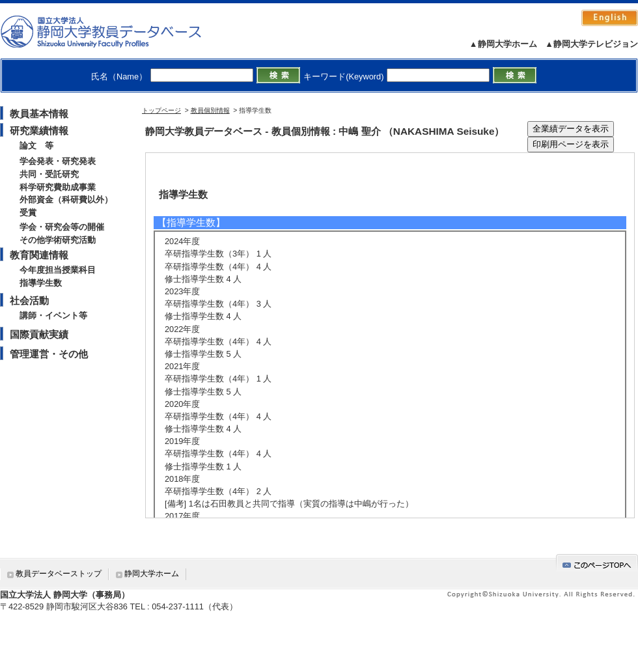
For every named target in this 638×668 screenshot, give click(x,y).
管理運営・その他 (49, 353)
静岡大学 (114, 31)
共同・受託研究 (49, 174)
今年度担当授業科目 (58, 270)
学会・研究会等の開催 (62, 227)
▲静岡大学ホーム (503, 44)
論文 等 (36, 145)
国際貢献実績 (39, 334)
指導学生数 (41, 283)
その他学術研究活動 (58, 240)
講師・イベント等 (53, 315)
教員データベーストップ (59, 573)
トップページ (161, 110)
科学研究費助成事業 (58, 187)
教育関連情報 (39, 254)
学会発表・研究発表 (58, 161)
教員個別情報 (210, 110)
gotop (597, 563)
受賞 (28, 212)
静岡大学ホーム (151, 573)
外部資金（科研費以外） (66, 199)
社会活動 (29, 300)
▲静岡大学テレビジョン (591, 44)
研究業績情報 (39, 130)
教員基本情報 (39, 113)
